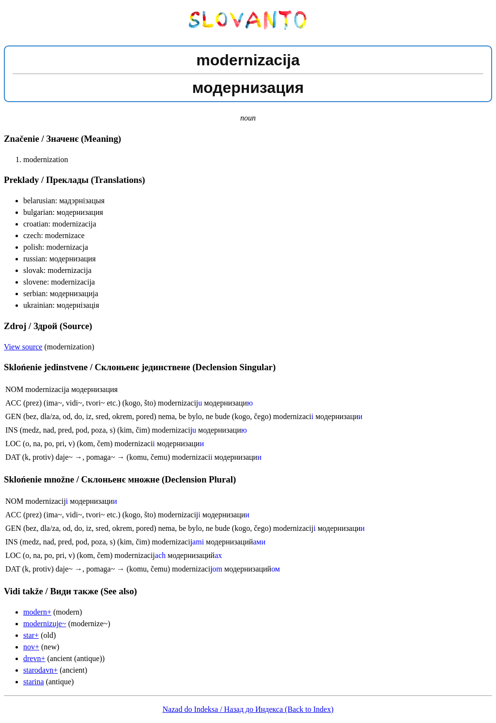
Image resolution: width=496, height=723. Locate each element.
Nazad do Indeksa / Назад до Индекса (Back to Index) (248, 709)
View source (23, 347)
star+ (31, 635)
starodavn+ (40, 670)
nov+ (31, 647)
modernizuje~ (44, 623)
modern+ (37, 612)
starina (33, 682)
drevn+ (34, 658)
